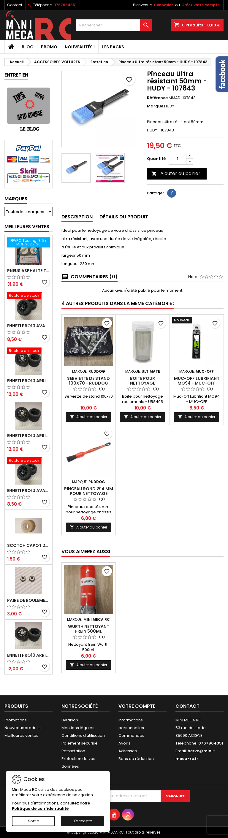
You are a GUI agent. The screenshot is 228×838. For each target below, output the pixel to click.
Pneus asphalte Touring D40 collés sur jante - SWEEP (28, 270)
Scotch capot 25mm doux (28, 545)
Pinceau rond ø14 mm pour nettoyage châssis (88, 493)
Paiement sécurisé (79, 743)
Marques (15, 198)
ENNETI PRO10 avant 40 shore (28, 490)
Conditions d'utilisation (83, 735)
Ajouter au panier (175, 173)
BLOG (28, 47)
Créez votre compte (200, 4)
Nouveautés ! (80, 47)
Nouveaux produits (22, 728)
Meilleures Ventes (26, 226)
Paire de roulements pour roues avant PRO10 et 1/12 (28, 600)
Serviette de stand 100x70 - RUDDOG (88, 380)
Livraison (69, 720)
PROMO (49, 47)
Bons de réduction (136, 758)
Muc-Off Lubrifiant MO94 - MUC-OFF (196, 380)
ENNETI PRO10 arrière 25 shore (28, 435)
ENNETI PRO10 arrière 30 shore (28, 380)
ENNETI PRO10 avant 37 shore (28, 325)
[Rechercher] (114, 25)
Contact (14, 4)
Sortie (33, 821)
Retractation (73, 751)
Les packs (113, 47)
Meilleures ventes (21, 735)
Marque (155, 106)
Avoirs (124, 743)
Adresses (127, 751)
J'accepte (82, 821)
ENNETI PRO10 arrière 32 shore (28, 655)
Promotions (15, 720)
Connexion (164, 4)
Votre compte (136, 706)
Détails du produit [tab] (123, 216)
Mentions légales (77, 728)
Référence (157, 98)
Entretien (16, 75)
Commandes (131, 735)
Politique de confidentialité (40, 808)
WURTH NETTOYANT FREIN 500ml (88, 628)
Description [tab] (77, 216)
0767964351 (65, 4)
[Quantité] (177, 159)
